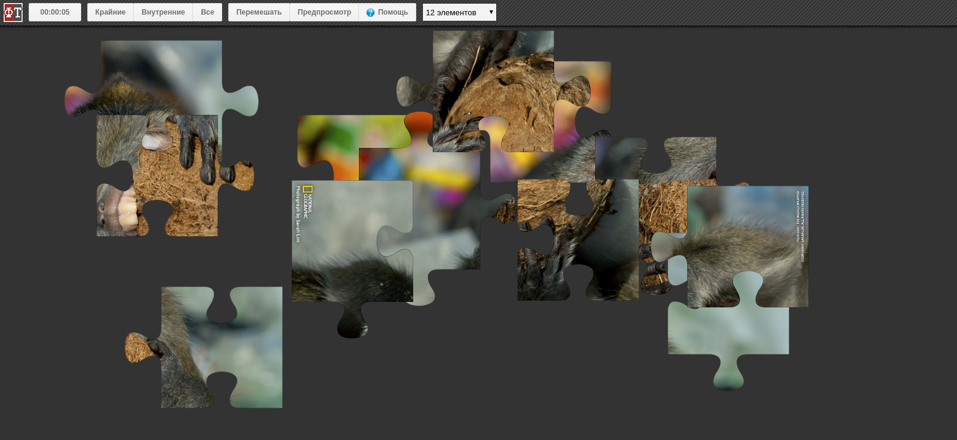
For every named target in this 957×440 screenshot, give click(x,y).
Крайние (110, 12)
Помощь (393, 12)
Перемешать (259, 12)
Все (207, 12)
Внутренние (163, 12)
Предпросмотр (325, 12)
